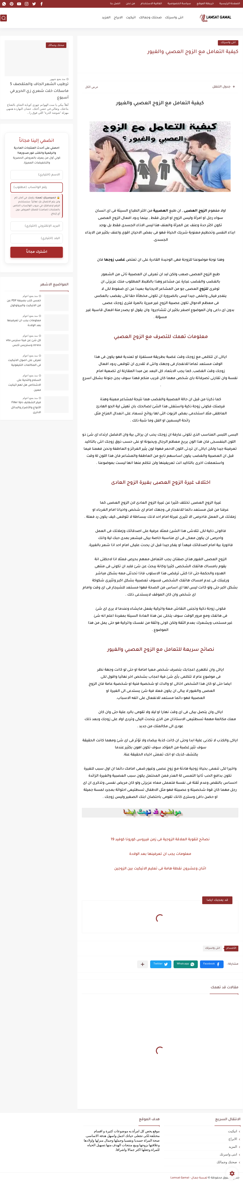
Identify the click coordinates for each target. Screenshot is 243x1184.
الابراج (118, 18)
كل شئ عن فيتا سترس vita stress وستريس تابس (23, 343)
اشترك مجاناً (36, 252)
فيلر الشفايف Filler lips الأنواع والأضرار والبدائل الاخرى (26, 407)
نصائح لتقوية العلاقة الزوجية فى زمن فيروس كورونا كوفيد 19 (160, 840)
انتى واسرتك (174, 18)
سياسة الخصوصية (179, 3)
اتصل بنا (115, 3)
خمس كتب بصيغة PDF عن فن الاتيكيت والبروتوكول (24, 303)
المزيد (106, 18)
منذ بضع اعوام (30, 296)
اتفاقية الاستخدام (151, 3)
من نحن (130, 3)
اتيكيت (131, 18)
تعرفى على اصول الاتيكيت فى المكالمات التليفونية (24, 363)
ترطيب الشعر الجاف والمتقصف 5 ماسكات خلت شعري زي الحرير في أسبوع (39, 91)
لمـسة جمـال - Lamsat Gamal (188, 1178)
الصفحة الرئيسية (229, 3)
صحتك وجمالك (150, 18)
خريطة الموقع (205, 3)
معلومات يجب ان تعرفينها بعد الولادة (160, 854)
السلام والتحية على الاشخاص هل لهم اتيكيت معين (24, 385)
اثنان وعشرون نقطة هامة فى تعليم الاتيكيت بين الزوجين (160, 869)
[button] (212, 964)
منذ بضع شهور (57, 79)
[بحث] (3, 18)
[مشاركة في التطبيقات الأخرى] (142, 964)
